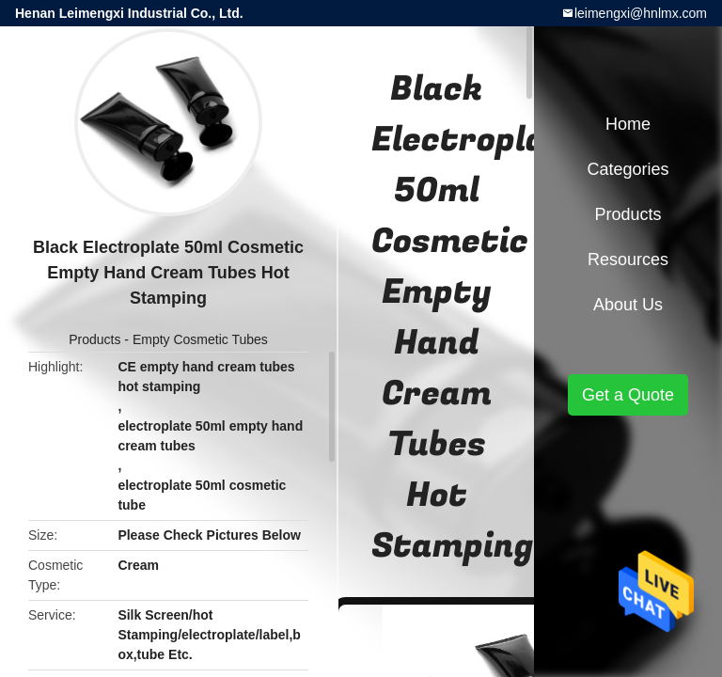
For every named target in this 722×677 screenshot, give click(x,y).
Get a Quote (628, 395)
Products (94, 339)
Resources (628, 259)
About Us (628, 304)
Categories (627, 169)
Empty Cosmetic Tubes (200, 339)
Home (628, 124)
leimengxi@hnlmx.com (640, 13)
